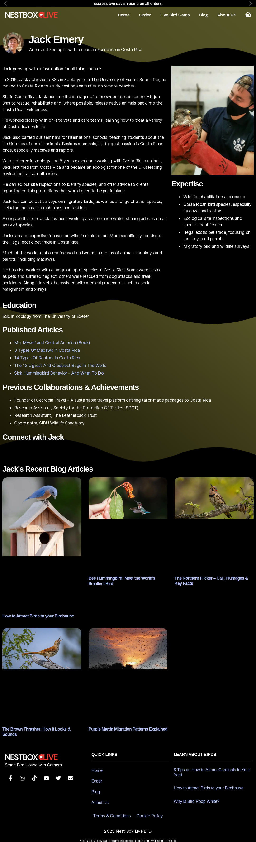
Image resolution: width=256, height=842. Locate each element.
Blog (203, 15)
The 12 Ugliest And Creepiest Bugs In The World (60, 365)
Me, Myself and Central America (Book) (52, 342)
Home (124, 15)
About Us (226, 15)
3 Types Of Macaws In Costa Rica (47, 350)
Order (145, 15)
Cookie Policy (149, 809)
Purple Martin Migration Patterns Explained (124, 728)
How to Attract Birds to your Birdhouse (34, 616)
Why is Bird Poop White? (197, 795)
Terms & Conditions (112, 809)
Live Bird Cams (175, 15)
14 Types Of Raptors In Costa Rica (47, 357)
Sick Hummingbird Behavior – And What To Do (59, 372)
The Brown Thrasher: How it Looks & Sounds (40, 728)
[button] (5, 4)
